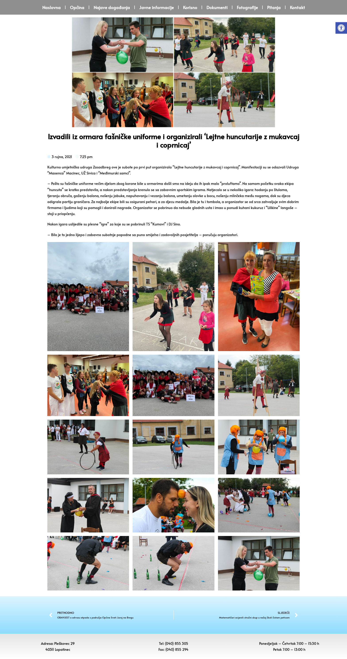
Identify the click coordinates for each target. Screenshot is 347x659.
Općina (77, 7)
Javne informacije (156, 7)
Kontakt (297, 7)
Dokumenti (216, 7)
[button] (341, 28)
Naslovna (51, 7)
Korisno (190, 7)
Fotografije (247, 7)
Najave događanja (112, 7)
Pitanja (274, 7)
